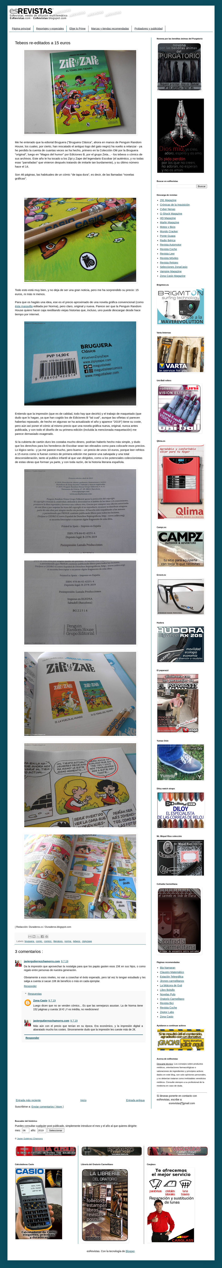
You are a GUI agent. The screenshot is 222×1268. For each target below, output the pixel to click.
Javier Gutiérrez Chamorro (30, 1138)
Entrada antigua (135, 1100)
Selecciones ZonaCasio (173, 266)
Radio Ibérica (168, 240)
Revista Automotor (170, 244)
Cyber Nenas (167, 209)
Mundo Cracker (169, 231)
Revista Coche (168, 249)
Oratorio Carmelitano (172, 998)
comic (39, 941)
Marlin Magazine (169, 222)
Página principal (21, 28)
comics (48, 941)
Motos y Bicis (167, 226)
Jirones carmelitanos (172, 980)
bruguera (30, 941)
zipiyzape (87, 941)
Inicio (83, 1100)
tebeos (77, 941)
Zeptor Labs (167, 1012)
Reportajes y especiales (50, 28)
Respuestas (35, 993)
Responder (30, 986)
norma (68, 941)
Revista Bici (167, 1003)
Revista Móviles (169, 258)
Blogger (130, 1251)
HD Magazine (168, 218)
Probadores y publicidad (148, 28)
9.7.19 (64, 961)
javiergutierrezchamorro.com (42, 961)
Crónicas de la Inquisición (175, 204)
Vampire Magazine (171, 271)
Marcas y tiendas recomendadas (110, 28)
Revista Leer (167, 253)
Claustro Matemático (172, 972)
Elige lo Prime (77, 28)
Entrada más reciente (28, 1100)
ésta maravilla (24, 306)
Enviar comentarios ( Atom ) (48, 1106)
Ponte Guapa (168, 235)
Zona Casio (40, 1000)
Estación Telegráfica (171, 976)
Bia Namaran (167, 967)
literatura (58, 941)
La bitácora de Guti (171, 985)
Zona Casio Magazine (172, 275)
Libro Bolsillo (167, 989)
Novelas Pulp (168, 994)
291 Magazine (168, 200)
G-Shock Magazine (171, 213)
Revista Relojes (169, 262)
